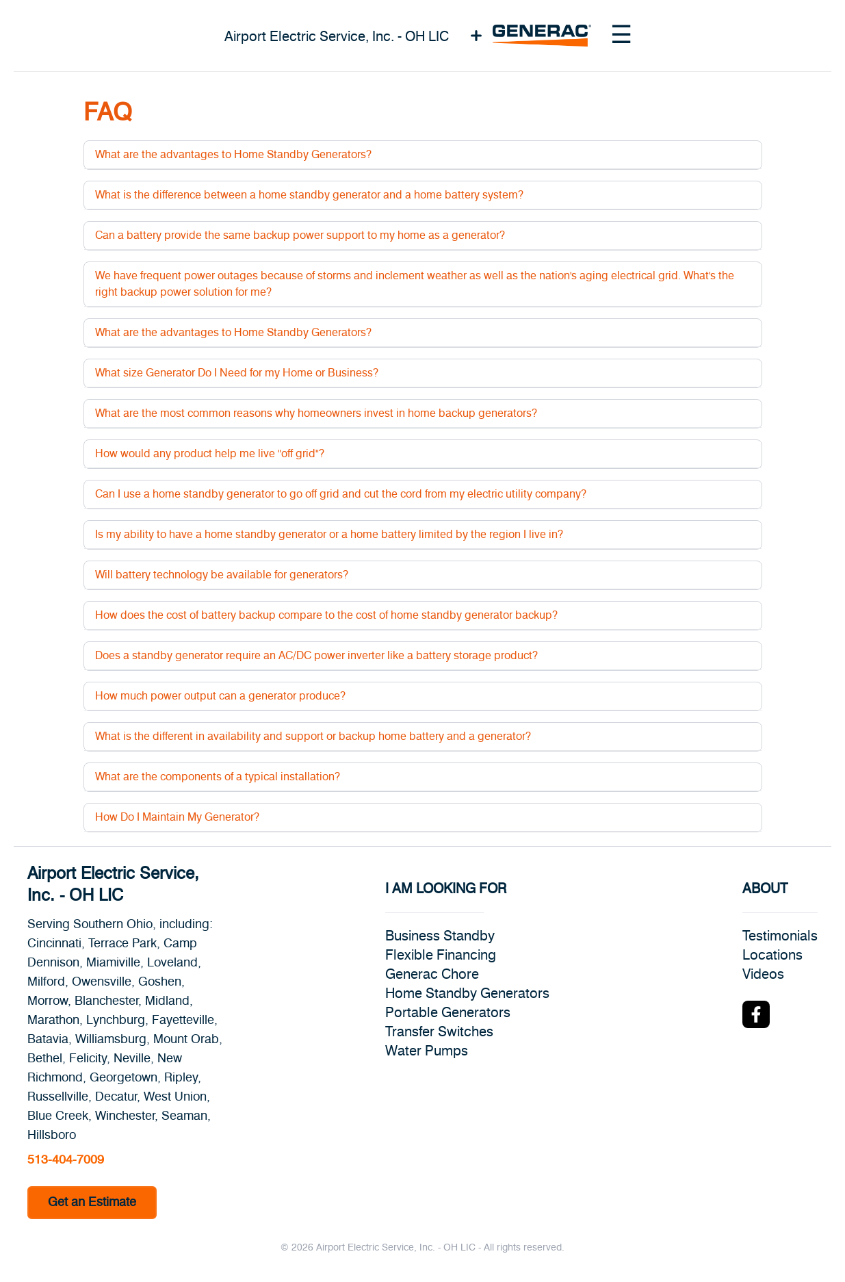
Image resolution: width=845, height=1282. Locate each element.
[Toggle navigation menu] (621, 35)
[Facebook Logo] (756, 1014)
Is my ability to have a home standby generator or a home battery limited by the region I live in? (329, 534)
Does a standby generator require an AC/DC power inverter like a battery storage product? (316, 655)
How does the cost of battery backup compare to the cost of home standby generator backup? (326, 615)
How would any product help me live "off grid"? (209, 453)
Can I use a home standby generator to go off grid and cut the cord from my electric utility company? (340, 494)
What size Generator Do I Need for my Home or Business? (236, 373)
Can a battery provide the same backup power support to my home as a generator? (300, 235)
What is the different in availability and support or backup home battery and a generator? (313, 736)
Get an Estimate (92, 1202)
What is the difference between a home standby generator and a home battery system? (309, 195)
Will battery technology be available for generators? (221, 574)
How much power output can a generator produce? (220, 696)
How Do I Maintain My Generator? (177, 817)
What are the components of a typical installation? (217, 776)
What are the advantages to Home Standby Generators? (233, 154)
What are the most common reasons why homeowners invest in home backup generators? (316, 413)
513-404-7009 (65, 1160)
